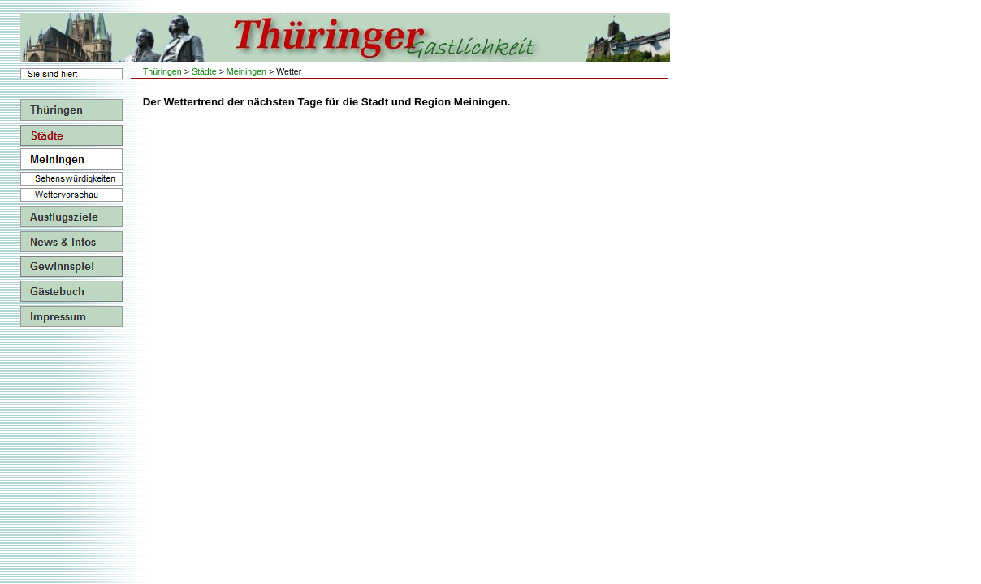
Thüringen (162, 71)
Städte (204, 71)
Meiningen (246, 71)
